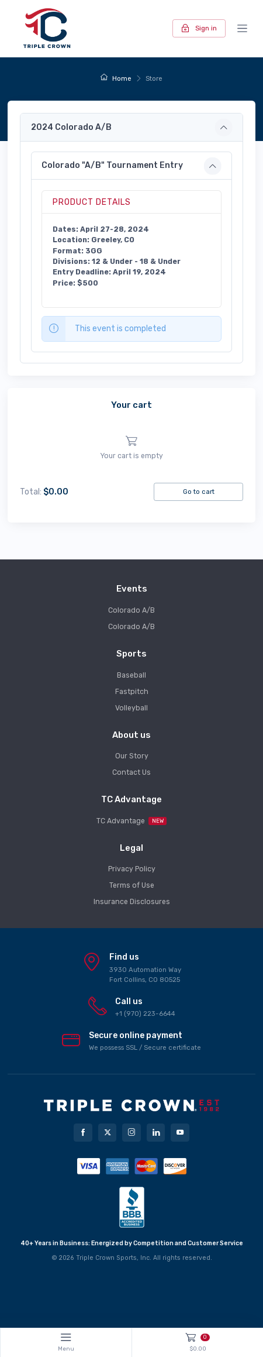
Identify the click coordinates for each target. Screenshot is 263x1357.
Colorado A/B (131, 610)
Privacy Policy (131, 869)
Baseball (131, 675)
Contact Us (131, 772)
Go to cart (198, 491)
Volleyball (131, 708)
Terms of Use (131, 885)
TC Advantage (131, 821)
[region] (131, 447)
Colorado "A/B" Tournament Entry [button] (112, 165)
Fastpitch (131, 692)
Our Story (131, 756)
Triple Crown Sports (106, 1258)
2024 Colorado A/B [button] (71, 127)
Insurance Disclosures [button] (132, 902)
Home (116, 78)
